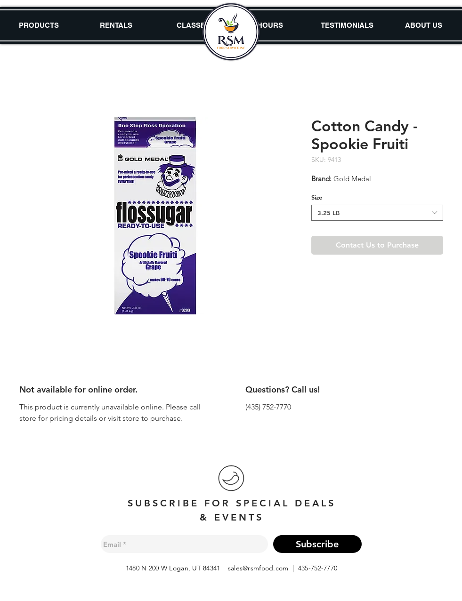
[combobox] (377, 213)
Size (316, 197)
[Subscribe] (317, 544)
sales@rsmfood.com (258, 568)
